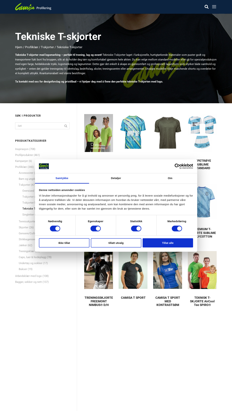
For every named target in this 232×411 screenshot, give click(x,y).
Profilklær (31, 47)
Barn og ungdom (28, 179)
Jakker (23, 245)
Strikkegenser (27, 239)
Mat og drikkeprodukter (32, 376)
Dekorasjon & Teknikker (101, 382)
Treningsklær (26, 251)
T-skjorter (47, 47)
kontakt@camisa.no (174, 386)
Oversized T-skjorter (34, 190)
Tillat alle (168, 242)
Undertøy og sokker (30, 263)
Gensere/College (29, 233)
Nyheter (22, 370)
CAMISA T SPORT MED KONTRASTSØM (167, 301)
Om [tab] (170, 178)
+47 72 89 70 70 (171, 377)
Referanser (93, 364)
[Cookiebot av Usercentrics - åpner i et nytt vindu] (177, 166)
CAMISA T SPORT (133, 297)
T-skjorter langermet (34, 202)
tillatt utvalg (115, 242)
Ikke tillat (64, 242)
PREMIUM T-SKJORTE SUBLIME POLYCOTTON (202, 232)
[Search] (65, 126)
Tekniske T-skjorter (33, 208)
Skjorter (23, 227)
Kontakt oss (94, 376)
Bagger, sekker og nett (28, 282)
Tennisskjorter (27, 221)
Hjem (18, 47)
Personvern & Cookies (100, 388)
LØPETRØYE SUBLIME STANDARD (202, 164)
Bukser (23, 269)
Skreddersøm (95, 370)
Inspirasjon (21, 149)
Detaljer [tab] (116, 178)
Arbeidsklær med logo (28, 276)
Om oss (91, 358)
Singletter (28, 214)
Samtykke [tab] (62, 178)
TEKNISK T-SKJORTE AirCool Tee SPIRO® (202, 301)
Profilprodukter (24, 155)
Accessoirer (26, 173)
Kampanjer (21, 161)
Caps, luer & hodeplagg (32, 257)
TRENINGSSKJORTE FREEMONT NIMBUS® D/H (99, 301)
